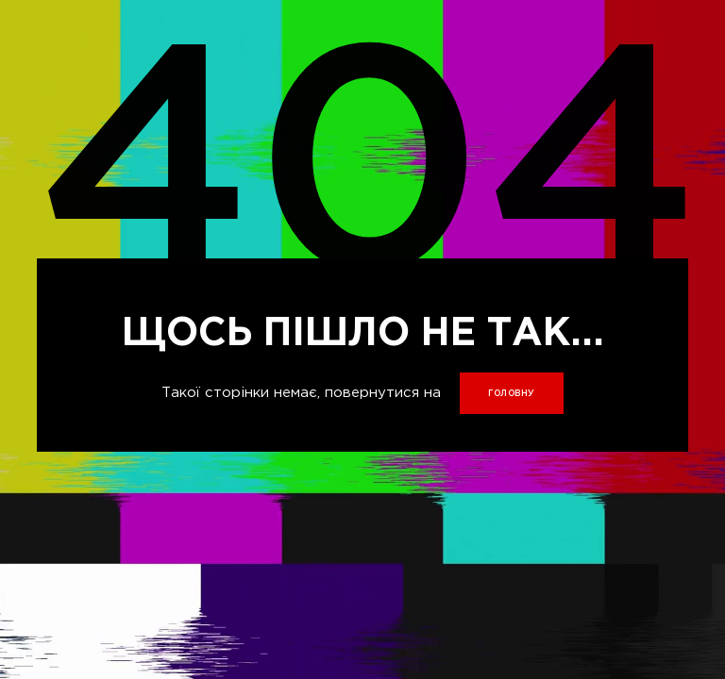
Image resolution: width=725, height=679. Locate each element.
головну (511, 393)
